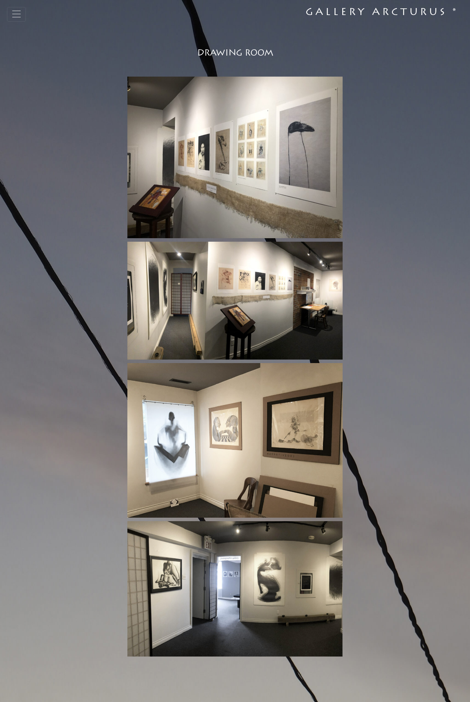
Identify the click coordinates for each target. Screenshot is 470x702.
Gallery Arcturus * (382, 13)
